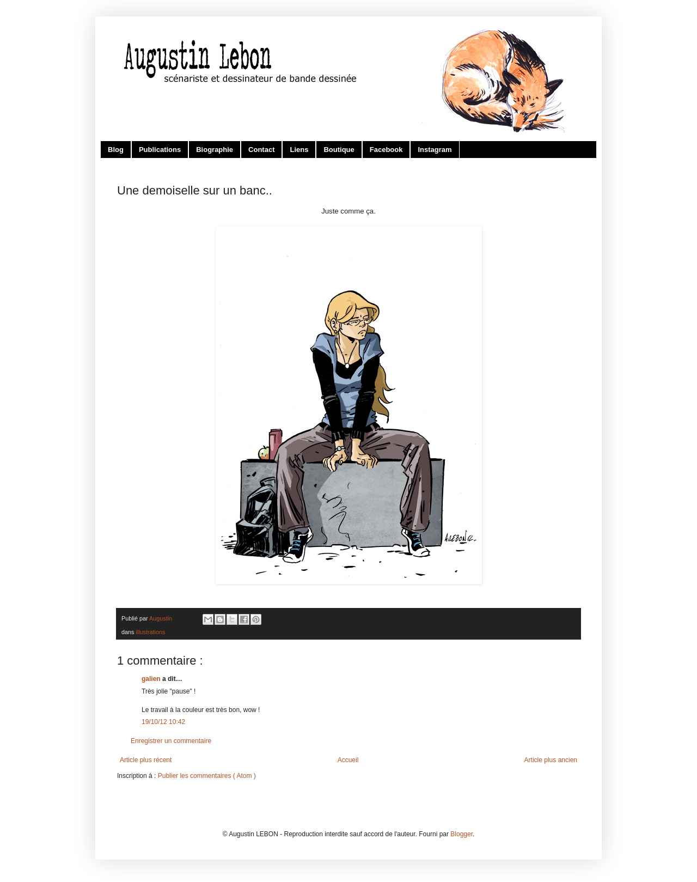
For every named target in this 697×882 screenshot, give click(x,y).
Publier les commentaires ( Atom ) (207, 776)
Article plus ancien (550, 760)
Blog (116, 149)
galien (152, 679)
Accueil (348, 760)
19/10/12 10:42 (163, 722)
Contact (261, 149)
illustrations (150, 632)
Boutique (338, 149)
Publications (160, 149)
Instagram (434, 149)
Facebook (386, 149)
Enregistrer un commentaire (171, 741)
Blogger (461, 834)
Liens (299, 149)
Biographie (214, 149)
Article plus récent (146, 760)
